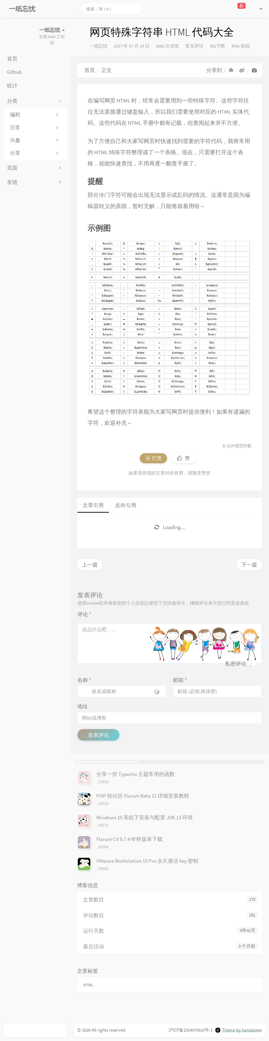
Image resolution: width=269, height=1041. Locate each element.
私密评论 (235, 663)
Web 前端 (241, 46)
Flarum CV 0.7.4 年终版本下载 (129, 839)
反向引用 (125, 505)
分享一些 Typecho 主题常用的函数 (135, 774)
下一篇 (249, 564)
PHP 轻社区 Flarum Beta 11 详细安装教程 (142, 795)
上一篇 (90, 564)
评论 (84, 614)
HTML (88, 984)
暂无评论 (194, 46)
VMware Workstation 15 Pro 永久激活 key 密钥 (147, 860)
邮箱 (180, 680)
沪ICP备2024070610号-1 (190, 1030)
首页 (89, 70)
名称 (84, 680)
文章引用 (93, 505)
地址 (82, 706)
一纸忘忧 (98, 46)
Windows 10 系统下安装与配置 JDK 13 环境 (144, 817)
